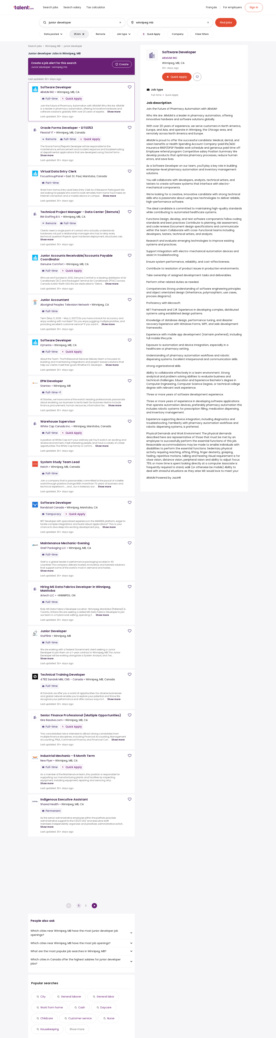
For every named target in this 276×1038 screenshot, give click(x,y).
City (43, 996)
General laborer (71, 996)
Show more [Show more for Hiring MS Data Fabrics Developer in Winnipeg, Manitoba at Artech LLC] (102, 612)
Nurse (110, 1018)
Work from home (51, 1007)
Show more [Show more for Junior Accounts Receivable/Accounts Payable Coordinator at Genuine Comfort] (111, 280)
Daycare (105, 1007)
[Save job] (130, 84)
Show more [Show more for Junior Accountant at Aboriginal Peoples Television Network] (108, 321)
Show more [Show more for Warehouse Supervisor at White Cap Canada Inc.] (101, 442)
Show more (77, 1029)
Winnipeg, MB (52, 46)
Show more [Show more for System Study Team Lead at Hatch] (104, 483)
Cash (81, 1007)
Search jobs (35, 46)
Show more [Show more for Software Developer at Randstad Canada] (109, 524)
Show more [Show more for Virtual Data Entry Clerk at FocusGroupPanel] (109, 192)
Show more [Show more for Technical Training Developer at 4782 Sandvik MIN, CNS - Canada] (113, 696)
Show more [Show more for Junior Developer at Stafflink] (46, 655)
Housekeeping (49, 1029)
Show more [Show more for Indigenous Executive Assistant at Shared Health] (46, 823)
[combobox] (82, 22)
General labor (105, 996)
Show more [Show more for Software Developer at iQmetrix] (112, 361)
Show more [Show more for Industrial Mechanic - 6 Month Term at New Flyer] (46, 780)
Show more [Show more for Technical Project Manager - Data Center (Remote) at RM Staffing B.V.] (46, 236)
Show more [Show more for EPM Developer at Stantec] (114, 402)
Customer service (80, 1018)
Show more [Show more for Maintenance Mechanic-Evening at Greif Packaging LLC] (46, 567)
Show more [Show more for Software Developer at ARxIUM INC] (113, 108)
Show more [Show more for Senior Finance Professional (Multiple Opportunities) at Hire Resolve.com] (118, 736)
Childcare (46, 1018)
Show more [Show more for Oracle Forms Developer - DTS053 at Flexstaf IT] (46, 152)
